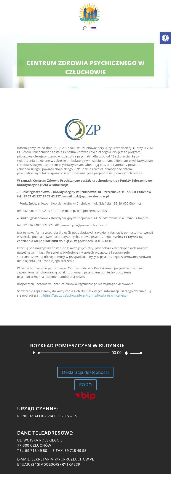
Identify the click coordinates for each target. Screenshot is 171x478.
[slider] (135, 353)
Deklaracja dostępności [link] (85, 372)
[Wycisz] (126, 353)
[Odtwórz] (33, 352)
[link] (165, 38)
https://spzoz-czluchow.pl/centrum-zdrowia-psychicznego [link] (84, 295)
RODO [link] (85, 384)
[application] (85, 353)
